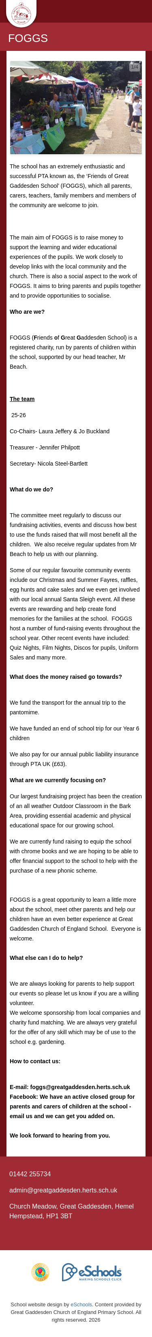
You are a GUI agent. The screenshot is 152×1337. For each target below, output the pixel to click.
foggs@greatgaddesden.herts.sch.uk (80, 1087)
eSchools (81, 1304)
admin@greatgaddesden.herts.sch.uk (63, 1190)
